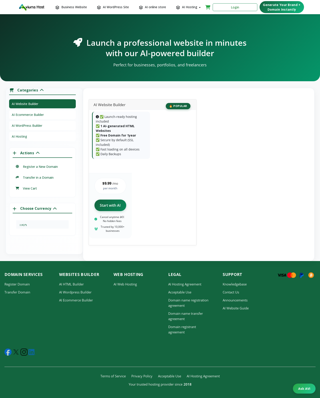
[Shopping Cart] (207, 7)
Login (235, 7)
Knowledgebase (235, 284)
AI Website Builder (25, 104)
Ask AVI (304, 388)
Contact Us (231, 292)
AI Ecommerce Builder (28, 115)
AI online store (152, 7)
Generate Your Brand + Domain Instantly (281, 7)
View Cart (26, 188)
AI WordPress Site (113, 7)
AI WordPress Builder (27, 125)
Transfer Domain (17, 292)
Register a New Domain (36, 166)
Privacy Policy (141, 376)
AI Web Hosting (125, 284)
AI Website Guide (236, 308)
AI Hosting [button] (187, 7)
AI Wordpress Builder (75, 292)
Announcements (235, 300)
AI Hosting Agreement (184, 284)
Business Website (71, 7)
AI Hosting (19, 136)
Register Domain (17, 284)
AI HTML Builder (71, 284)
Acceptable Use (179, 292)
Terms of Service (113, 376)
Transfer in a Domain (34, 177)
